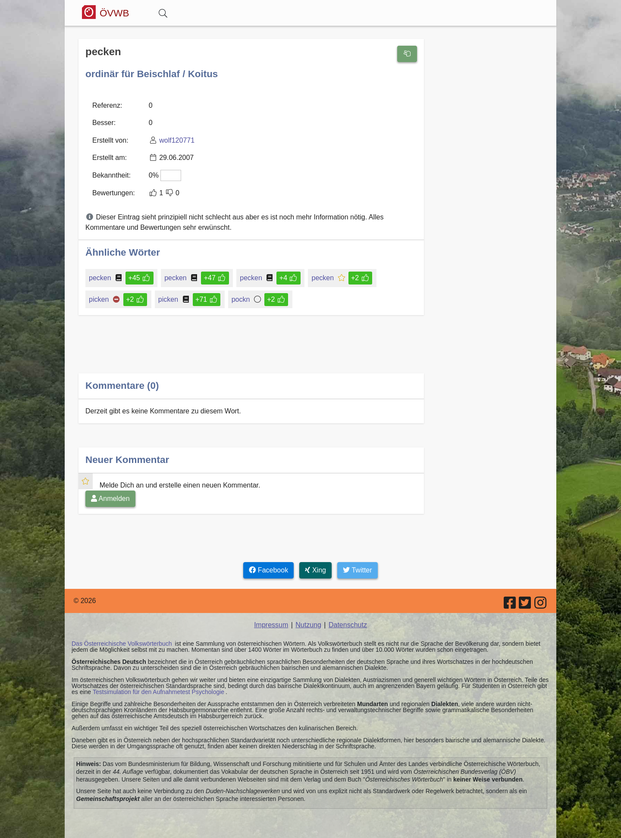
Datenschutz (348, 624)
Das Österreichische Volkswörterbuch (122, 643)
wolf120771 (176, 140)
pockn (241, 299)
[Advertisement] (251, 350)
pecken (101, 277)
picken (99, 299)
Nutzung (308, 624)
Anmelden (110, 498)
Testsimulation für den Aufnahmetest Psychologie (158, 691)
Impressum (271, 624)
